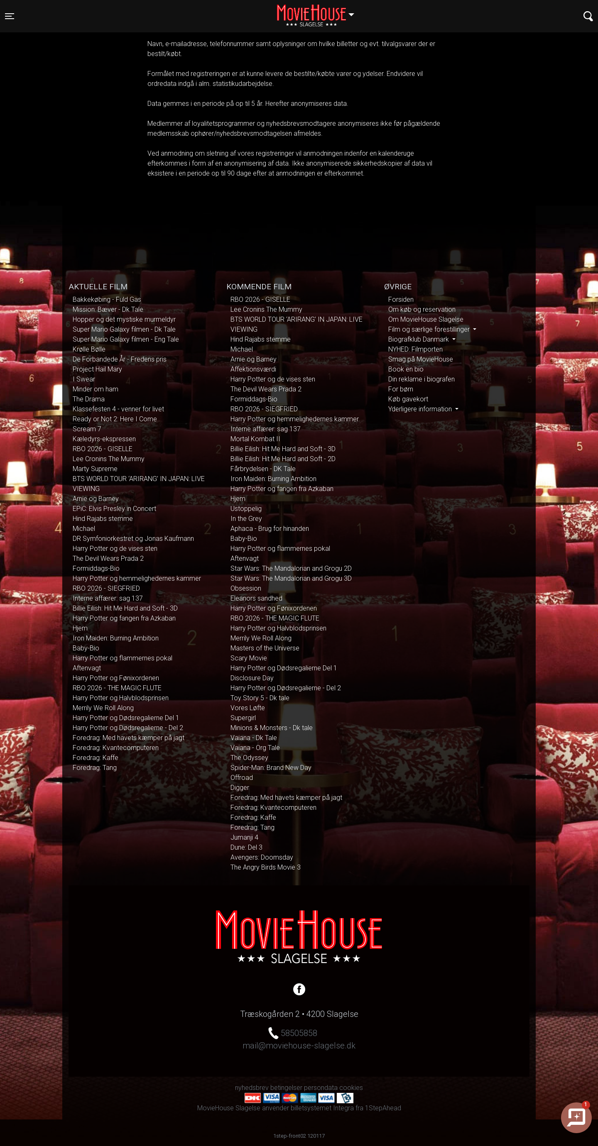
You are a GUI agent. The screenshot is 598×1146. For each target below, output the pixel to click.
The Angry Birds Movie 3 (265, 867)
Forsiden (401, 299)
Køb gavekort (408, 399)
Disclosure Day (252, 678)
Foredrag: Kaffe (95, 758)
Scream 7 (87, 429)
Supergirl (243, 718)
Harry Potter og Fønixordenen (116, 678)
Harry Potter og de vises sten (115, 548)
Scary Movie (248, 658)
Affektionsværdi (253, 369)
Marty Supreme (95, 469)
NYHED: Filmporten (415, 349)
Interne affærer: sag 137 (108, 598)
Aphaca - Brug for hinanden (269, 529)
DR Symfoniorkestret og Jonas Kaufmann (133, 538)
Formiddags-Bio (96, 568)
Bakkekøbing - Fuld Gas (107, 299)
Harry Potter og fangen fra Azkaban (124, 618)
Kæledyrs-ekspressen (104, 439)
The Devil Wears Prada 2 (108, 558)
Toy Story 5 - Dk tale (259, 698)
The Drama (89, 399)
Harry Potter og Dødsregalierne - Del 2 (128, 728)
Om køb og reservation (422, 309)
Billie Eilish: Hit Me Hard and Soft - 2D (283, 459)
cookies (351, 1088)
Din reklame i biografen (421, 379)
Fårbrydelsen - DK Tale (263, 469)
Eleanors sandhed (256, 598)
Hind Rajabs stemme (103, 519)
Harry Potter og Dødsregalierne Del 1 (126, 718)
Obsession (245, 588)
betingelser (286, 1088)
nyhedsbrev (252, 1088)
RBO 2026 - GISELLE (102, 449)
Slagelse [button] (319, 11)
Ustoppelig (246, 509)
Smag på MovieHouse (420, 359)
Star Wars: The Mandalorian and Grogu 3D (291, 578)
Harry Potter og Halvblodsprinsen (121, 698)
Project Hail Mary (97, 369)
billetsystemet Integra (322, 1108)
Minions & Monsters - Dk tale (271, 728)
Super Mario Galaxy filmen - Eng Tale (126, 339)
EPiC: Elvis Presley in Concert (114, 509)
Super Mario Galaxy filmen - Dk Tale (124, 329)
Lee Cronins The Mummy (109, 459)
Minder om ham (95, 389)
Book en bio (406, 369)
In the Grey (246, 519)
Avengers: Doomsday (261, 857)
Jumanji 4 (244, 837)
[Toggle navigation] (9, 16)
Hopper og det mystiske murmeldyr (124, 319)
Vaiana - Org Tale (255, 748)
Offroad (241, 778)
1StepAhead (383, 1108)
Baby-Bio (86, 648)
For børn (400, 389)
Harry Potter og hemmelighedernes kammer (137, 578)
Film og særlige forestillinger (429, 329)
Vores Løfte (247, 708)
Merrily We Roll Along (103, 708)
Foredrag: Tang (95, 768)
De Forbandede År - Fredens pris (120, 359)
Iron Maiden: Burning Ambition (116, 638)
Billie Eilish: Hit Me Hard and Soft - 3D (125, 608)
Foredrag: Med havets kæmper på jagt (128, 738)
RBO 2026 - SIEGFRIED (106, 588)
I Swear (84, 379)
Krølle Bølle (89, 349)
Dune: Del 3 (246, 847)
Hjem (80, 628)
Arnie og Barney (96, 499)
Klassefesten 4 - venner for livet (118, 409)
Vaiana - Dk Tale (253, 738)
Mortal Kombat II (255, 439)
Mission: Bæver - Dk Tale (108, 309)
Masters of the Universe (264, 648)
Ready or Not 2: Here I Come (115, 419)
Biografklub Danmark (419, 339)
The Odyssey (249, 758)
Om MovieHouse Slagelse (425, 319)
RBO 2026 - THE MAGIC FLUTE (117, 688)
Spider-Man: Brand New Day (270, 768)
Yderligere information (420, 409)
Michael (84, 529)
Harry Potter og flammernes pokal (122, 658)
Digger (239, 788)
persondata (321, 1088)
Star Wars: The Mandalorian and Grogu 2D (291, 568)
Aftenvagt (87, 668)
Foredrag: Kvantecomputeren (116, 748)
